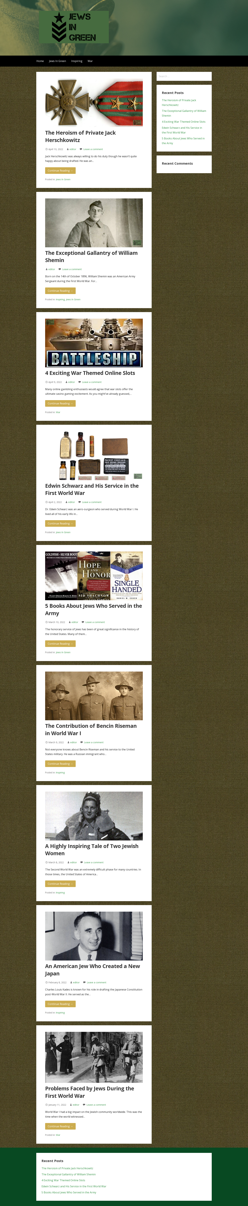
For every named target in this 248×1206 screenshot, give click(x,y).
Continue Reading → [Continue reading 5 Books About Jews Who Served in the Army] (60, 643)
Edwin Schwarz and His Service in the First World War (74, 1186)
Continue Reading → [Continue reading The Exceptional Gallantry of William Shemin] (60, 291)
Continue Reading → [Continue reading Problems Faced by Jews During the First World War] (60, 1126)
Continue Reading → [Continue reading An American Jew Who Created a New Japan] (60, 1004)
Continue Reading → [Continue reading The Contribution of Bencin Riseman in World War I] (60, 764)
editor (73, 149)
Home (40, 61)
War (90, 61)
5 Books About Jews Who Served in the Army (69, 1192)
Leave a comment (93, 149)
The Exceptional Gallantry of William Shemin (69, 1174)
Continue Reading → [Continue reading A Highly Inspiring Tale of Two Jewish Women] (60, 884)
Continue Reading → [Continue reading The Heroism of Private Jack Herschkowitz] (60, 170)
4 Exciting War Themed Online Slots (90, 372)
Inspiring (76, 61)
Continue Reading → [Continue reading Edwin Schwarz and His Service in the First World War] (60, 523)
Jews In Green (57, 61)
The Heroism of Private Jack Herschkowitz (67, 1168)
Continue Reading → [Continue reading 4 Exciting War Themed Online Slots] (60, 403)
